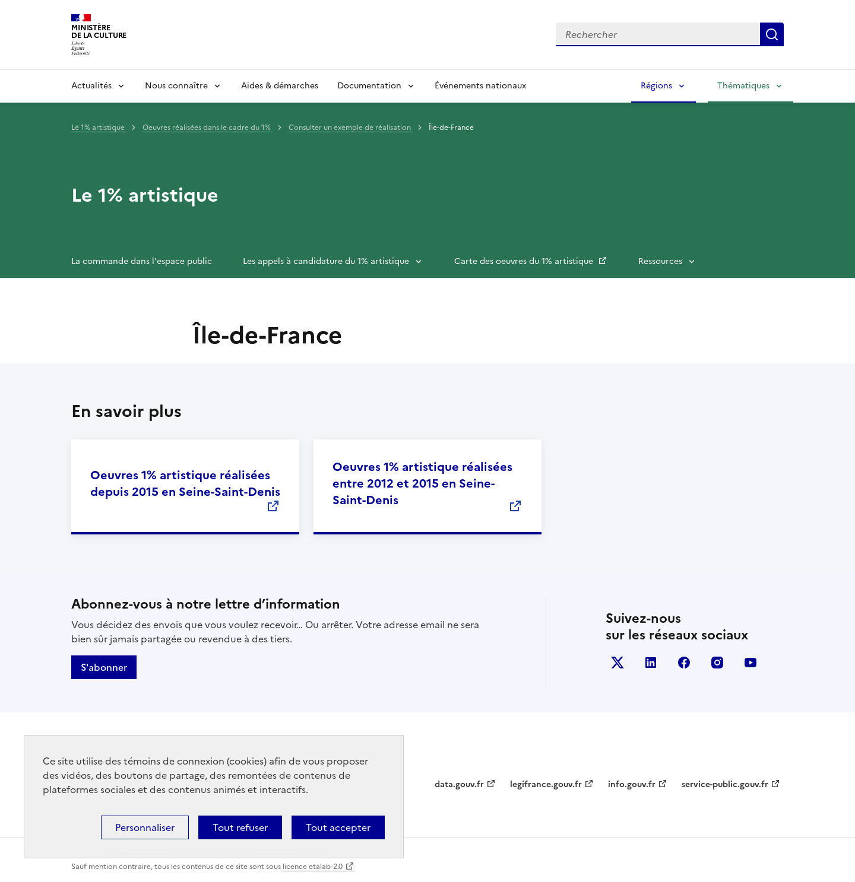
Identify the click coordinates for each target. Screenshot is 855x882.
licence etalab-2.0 (313, 866)
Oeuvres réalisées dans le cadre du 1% (207, 127)
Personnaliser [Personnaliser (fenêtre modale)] (145, 827)
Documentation (369, 85)
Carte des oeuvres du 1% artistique (525, 261)
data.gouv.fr (459, 784)
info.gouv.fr (632, 784)
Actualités (91, 85)
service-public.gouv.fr (725, 784)
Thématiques (743, 85)
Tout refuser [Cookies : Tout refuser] (240, 827)
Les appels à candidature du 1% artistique (326, 261)
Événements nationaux (480, 85)
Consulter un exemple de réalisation (351, 127)
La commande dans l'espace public (141, 261)
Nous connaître (176, 85)
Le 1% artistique (98, 127)
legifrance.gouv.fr (546, 784)
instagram (717, 662)
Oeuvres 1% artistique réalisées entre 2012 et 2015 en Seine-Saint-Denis (422, 483)
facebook (684, 662)
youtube (750, 662)
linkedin (651, 662)
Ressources (660, 261)
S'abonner (104, 667)
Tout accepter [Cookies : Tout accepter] (338, 827)
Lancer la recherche (772, 34)
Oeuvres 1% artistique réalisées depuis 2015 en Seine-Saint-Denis (185, 483)
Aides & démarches (279, 85)
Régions (656, 85)
